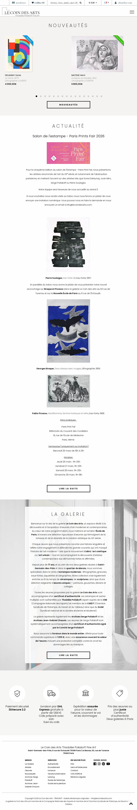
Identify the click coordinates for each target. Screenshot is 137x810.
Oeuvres (28, 770)
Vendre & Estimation (57, 774)
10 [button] (75, 96)
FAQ (72, 764)
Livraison (52, 770)
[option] (35, 66)
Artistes (28, 767)
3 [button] (45, 96)
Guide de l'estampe (56, 780)
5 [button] (53, 96)
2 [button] (40, 96)
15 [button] (97, 96)
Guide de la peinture (57, 783)
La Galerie (29, 764)
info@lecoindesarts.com (101, 798)
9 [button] (71, 96)
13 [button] (88, 96)
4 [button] (49, 96)
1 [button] (36, 96)
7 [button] (62, 96)
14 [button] (92, 96)
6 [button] (58, 96)
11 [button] (79, 96)
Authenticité (53, 764)
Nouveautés (30, 774)
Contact (74, 770)
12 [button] (84, 96)
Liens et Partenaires (79, 767)
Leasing (51, 777)
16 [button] (101, 96)
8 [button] (66, 96)
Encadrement (54, 767)
